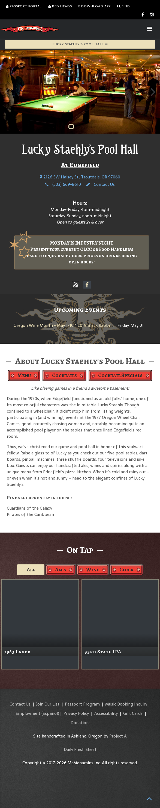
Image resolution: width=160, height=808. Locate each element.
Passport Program (82, 704)
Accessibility (106, 713)
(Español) (50, 713)
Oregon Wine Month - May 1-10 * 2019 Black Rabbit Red (67, 325)
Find (123, 6)
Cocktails (64, 375)
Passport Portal (24, 6)
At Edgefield (80, 164)
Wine (92, 569)
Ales (60, 569)
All (31, 569)
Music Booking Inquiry (126, 704)
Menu (24, 375)
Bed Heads (60, 6)
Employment (28, 713)
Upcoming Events (80, 309)
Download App (95, 6)
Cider (126, 569)
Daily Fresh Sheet (80, 749)
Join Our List (47, 704)
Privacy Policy (76, 713)
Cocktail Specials (120, 375)
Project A (118, 736)
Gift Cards (133, 713)
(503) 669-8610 (63, 184)
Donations (80, 722)
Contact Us (100, 184)
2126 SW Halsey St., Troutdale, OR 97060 (80, 177)
